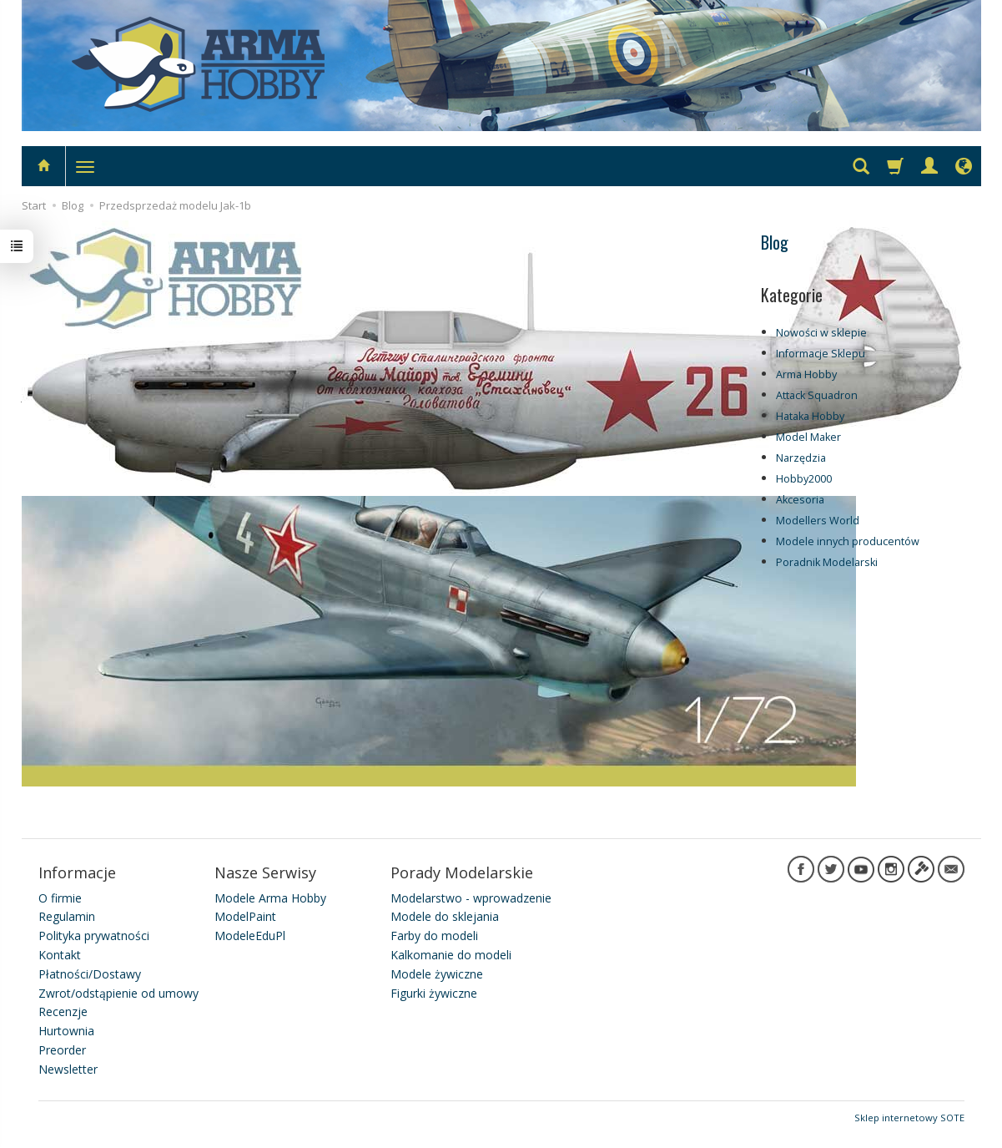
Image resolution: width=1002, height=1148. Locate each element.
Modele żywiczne (436, 974)
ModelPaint (245, 916)
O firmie (60, 898)
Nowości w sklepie (821, 333)
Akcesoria (800, 500)
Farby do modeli (434, 935)
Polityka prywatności (93, 935)
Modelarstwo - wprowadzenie (470, 898)
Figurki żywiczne (433, 993)
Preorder (62, 1050)
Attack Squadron (817, 395)
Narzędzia (801, 458)
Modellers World (817, 520)
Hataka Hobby (810, 416)
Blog (774, 242)
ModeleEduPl (249, 935)
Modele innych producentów (847, 541)
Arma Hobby (806, 374)
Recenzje (63, 1011)
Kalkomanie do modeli (450, 955)
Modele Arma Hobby (270, 898)
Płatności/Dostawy (89, 974)
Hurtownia (66, 1031)
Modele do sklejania (444, 916)
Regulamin (66, 916)
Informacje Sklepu (820, 353)
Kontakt (59, 955)
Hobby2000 (804, 479)
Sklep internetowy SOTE (909, 1117)
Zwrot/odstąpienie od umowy (118, 993)
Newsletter (68, 1069)
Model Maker (808, 437)
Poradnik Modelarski (827, 562)
